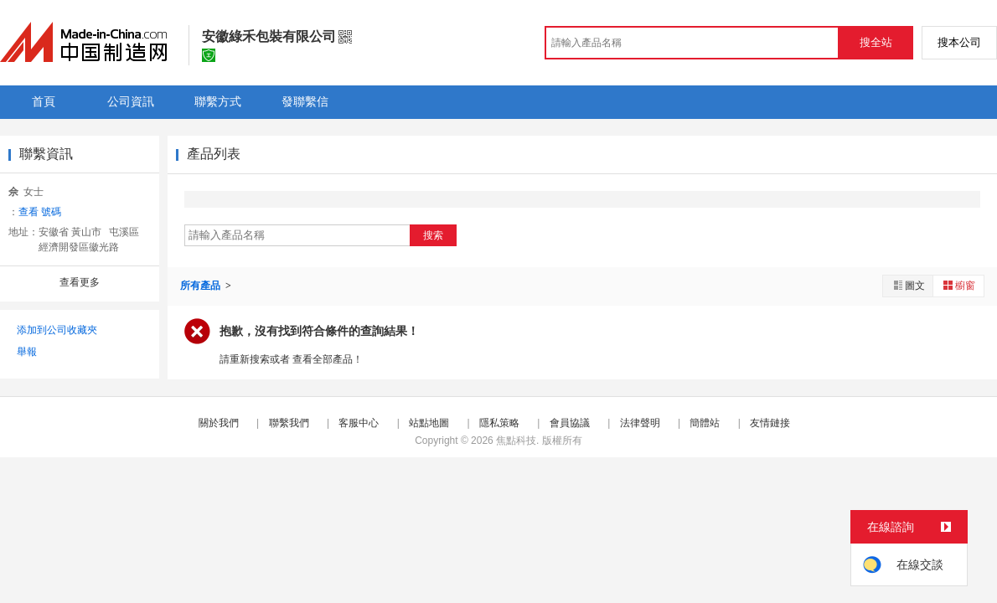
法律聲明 (640, 423)
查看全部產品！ (327, 359)
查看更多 (79, 282)
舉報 (27, 352)
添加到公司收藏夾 (57, 330)
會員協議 (570, 423)
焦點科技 (516, 440)
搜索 (433, 235)
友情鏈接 (770, 423)
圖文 (908, 285)
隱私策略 (499, 423)
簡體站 (705, 423)
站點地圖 (429, 423)
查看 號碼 (39, 212)
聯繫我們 (289, 423)
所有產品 (201, 285)
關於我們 (219, 423)
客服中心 (358, 423)
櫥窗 (958, 285)
